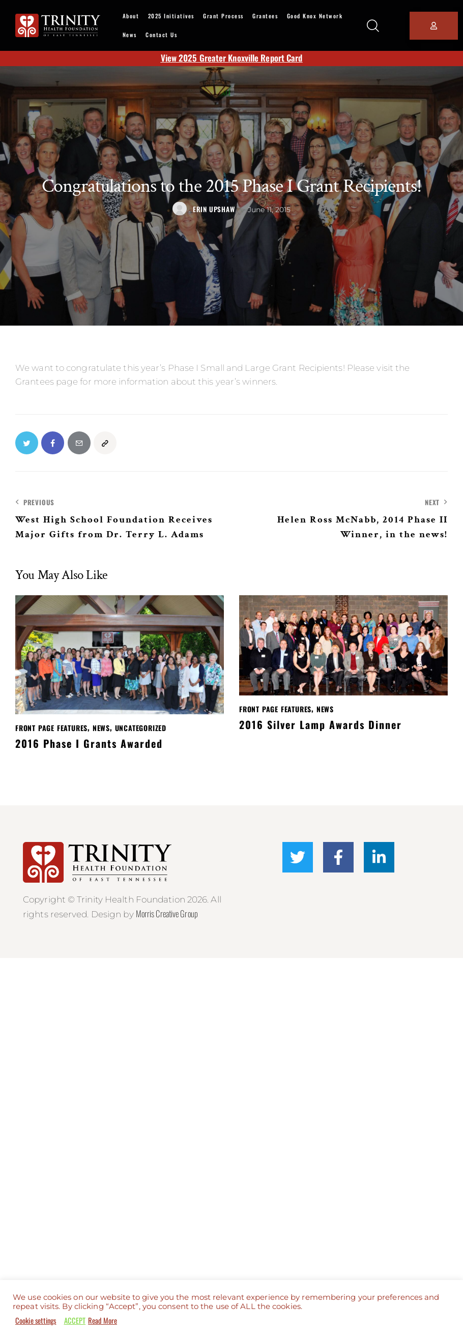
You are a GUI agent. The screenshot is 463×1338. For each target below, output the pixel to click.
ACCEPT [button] (75, 1320)
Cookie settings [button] (35, 1320)
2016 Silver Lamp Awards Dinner (320, 725)
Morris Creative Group (167, 914)
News (101, 728)
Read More (102, 1320)
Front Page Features (51, 728)
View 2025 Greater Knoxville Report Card (232, 57)
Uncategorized (140, 728)
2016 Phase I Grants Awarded (89, 744)
